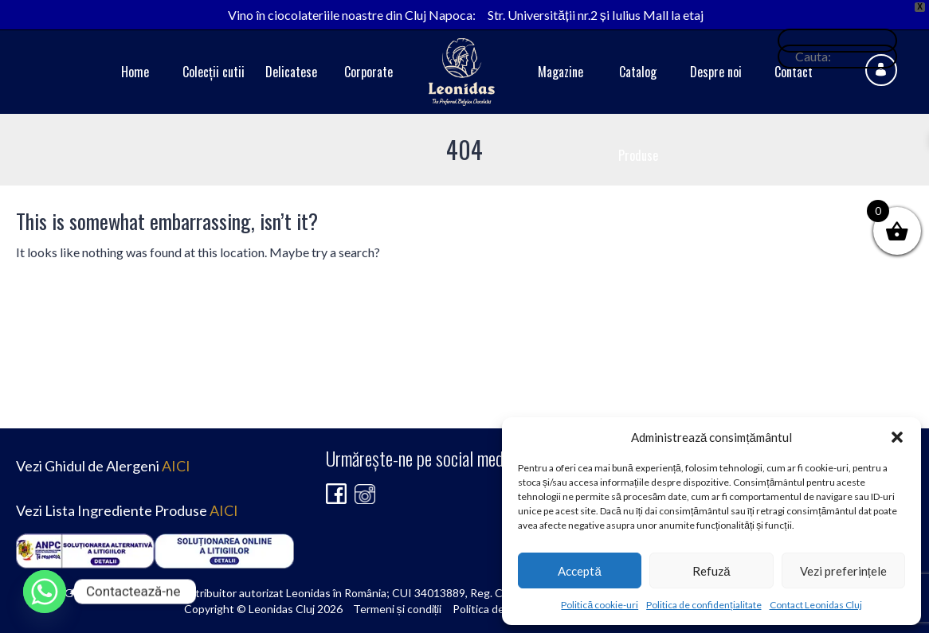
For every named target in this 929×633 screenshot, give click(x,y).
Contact (793, 71)
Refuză (711, 571)
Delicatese (291, 71)
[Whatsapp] (44, 591)
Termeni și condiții (397, 608)
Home (135, 71)
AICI (176, 466)
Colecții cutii (213, 71)
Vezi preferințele (843, 571)
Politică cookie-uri (599, 605)
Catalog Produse (638, 113)
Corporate (368, 71)
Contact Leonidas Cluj (816, 605)
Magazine (560, 71)
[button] (897, 437)
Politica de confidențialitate (703, 605)
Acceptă (579, 571)
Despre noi (716, 71)
